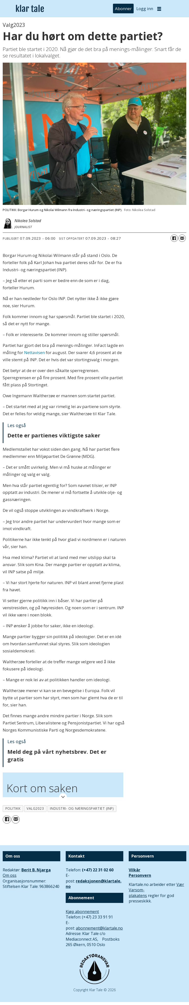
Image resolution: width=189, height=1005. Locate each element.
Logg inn (144, 8)
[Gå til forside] (30, 9)
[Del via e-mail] (182, 238)
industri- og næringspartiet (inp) (82, 808)
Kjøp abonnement (82, 911)
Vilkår (134, 870)
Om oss (9, 875)
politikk (12, 808)
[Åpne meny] (159, 8)
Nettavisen (34, 352)
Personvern (140, 875)
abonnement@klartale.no (99, 928)
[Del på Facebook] (174, 238)
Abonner (123, 8)
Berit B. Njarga (36, 870)
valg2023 (35, 808)
